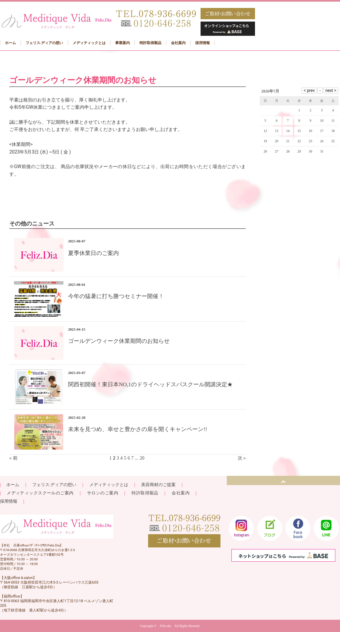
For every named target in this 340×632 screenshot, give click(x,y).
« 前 (13, 458)
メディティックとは (108, 484)
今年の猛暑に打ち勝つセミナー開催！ (116, 296)
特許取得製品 (144, 492)
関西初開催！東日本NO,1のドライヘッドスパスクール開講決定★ (150, 384)
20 (142, 458)
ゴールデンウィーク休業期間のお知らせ (119, 341)
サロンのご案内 (102, 492)
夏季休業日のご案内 (93, 253)
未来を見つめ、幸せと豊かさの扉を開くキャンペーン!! (137, 429)
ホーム (12, 484)
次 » (242, 458)
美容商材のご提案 (158, 484)
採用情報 (8, 501)
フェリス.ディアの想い (54, 484)
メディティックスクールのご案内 (42, 492)
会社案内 (181, 492)
